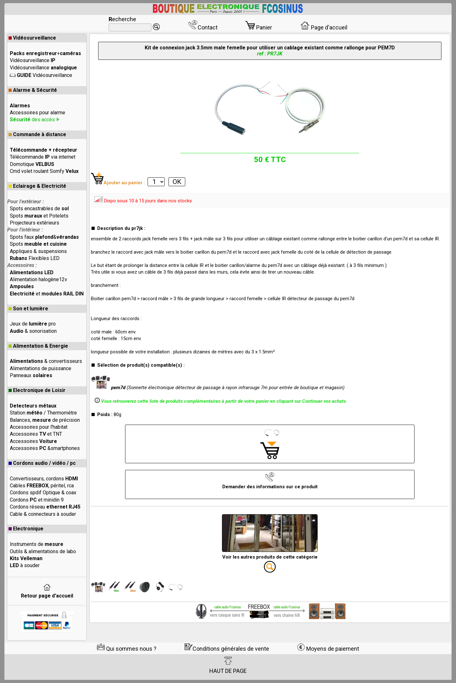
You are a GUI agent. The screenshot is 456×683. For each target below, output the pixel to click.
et (47, 294)
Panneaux (31, 375)
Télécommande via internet (42, 157)
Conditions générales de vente (227, 648)
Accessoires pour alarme (37, 113)
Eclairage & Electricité (37, 186)
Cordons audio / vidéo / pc (42, 463)
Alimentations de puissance (40, 368)
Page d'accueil (323, 27)
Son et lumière (28, 309)
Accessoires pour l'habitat (38, 427)
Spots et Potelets (39, 216)
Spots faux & (44, 237)
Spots (38, 244)
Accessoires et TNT (36, 434)
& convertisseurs (46, 361)
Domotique (32, 164)
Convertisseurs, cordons (44, 479)
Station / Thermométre (43, 413)
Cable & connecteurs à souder (43, 514)
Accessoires (33, 441)
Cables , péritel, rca (42, 486)
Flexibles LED (35, 258)
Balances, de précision (45, 420)
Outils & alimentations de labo (43, 551)
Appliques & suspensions (38, 251)
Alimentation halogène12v (38, 279)
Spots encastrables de (39, 209)
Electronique (26, 529)
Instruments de (36, 544)
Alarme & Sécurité (33, 90)
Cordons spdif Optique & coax (43, 493)
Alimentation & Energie (38, 346)
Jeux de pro (33, 324)
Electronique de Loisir (37, 390)
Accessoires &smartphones (45, 448)
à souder (25, 565)
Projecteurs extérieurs (34, 223)
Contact (203, 27)
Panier (258, 27)
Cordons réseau (45, 507)
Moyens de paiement (328, 648)
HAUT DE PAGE (228, 665)
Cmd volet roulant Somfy (44, 171)
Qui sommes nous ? (126, 648)
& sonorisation (33, 331)
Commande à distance (37, 134)
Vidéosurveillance (32, 38)
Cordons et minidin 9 (37, 500)
